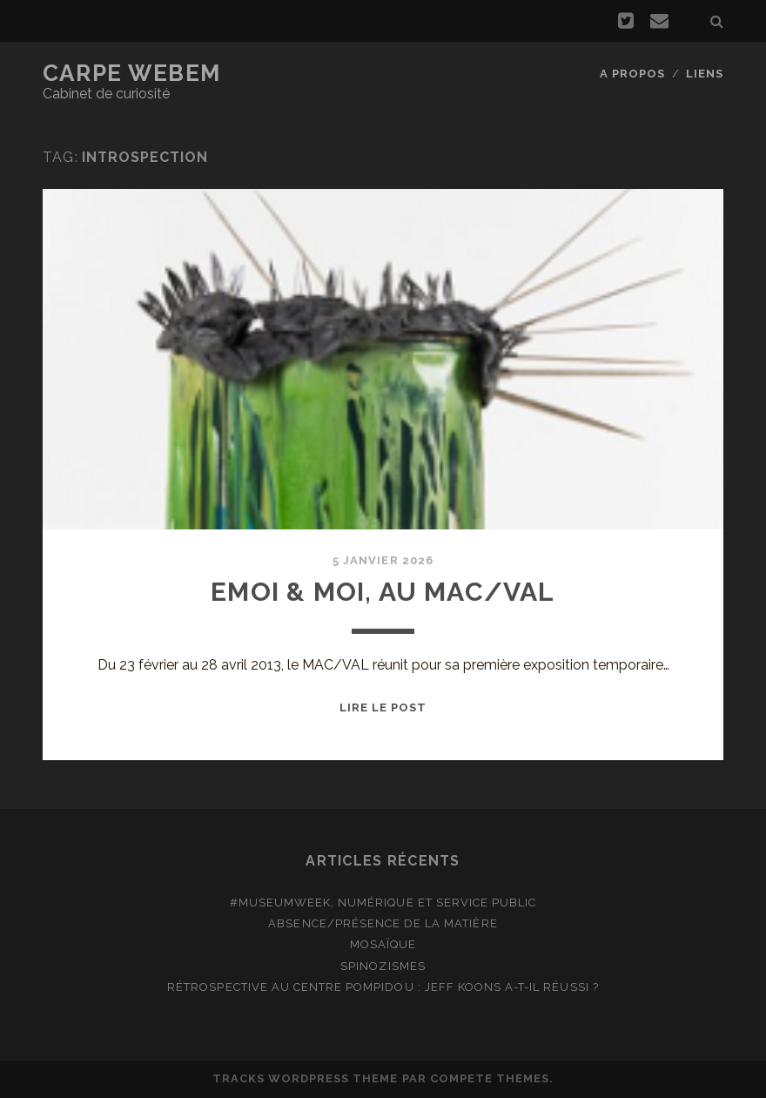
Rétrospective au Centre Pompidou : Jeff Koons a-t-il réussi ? (382, 987)
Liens (704, 73)
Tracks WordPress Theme (305, 1078)
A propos (632, 73)
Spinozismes (382, 966)
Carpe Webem (132, 73)
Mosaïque (383, 944)
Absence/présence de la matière (382, 923)
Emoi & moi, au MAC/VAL (382, 591)
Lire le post (383, 707)
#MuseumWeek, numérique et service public (383, 902)
